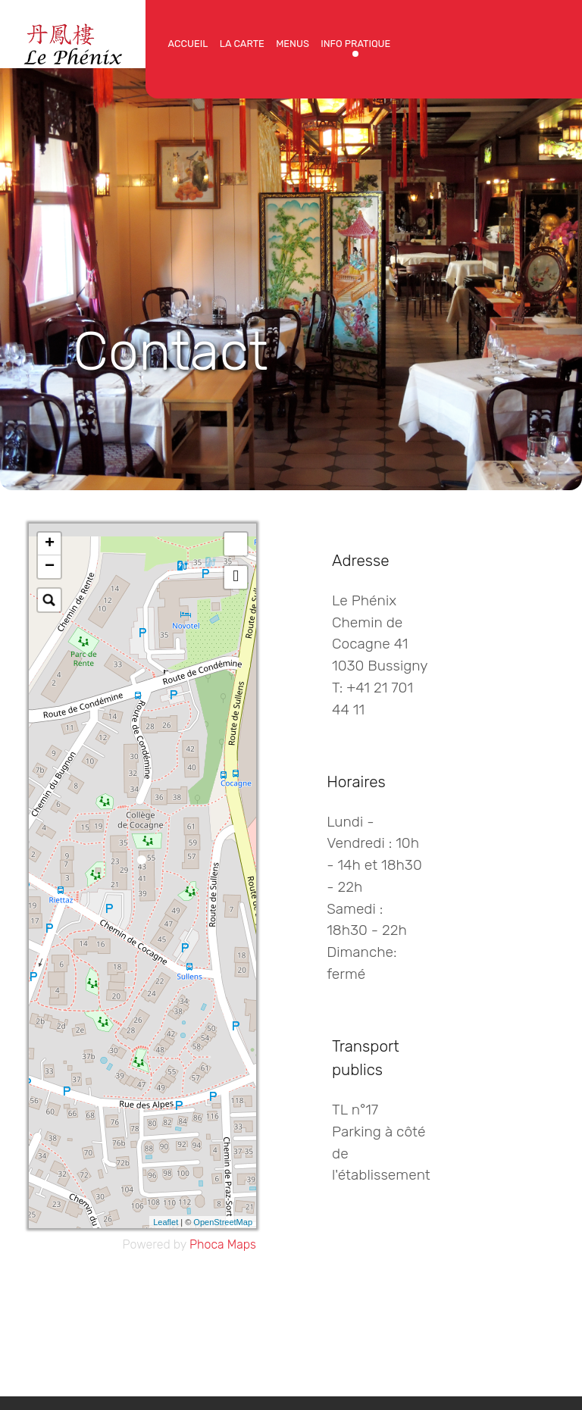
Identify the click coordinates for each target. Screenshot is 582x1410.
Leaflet (165, 1222)
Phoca (206, 1244)
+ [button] (50, 544)
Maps (241, 1244)
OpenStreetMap (222, 1222)
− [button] (50, 566)
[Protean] (72, 40)
